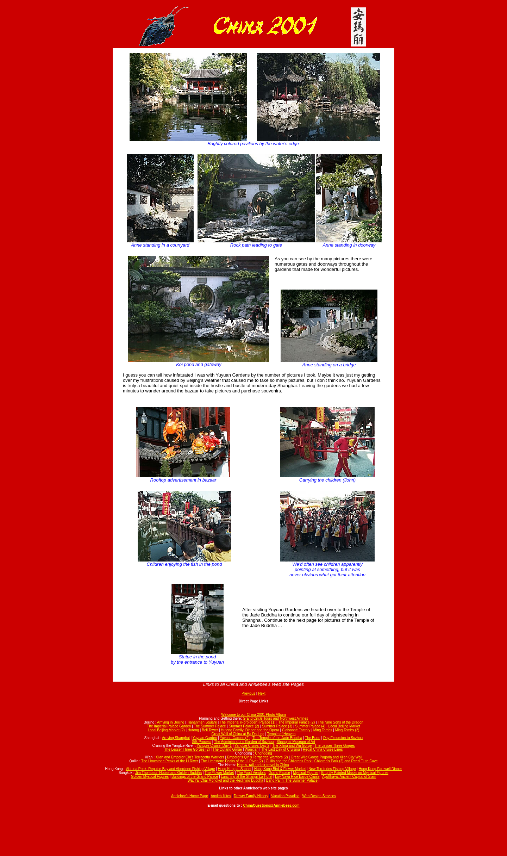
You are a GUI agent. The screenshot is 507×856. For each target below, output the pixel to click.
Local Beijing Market (344, 726)
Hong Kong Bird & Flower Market (280, 769)
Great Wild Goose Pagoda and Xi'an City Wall (326, 757)
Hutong (193, 730)
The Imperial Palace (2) (296, 722)
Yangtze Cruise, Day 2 (251, 746)
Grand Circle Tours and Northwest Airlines (275, 718)
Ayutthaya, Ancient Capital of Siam (349, 777)
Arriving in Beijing (170, 722)
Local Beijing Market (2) (166, 730)
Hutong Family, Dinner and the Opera (250, 730)
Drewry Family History (251, 796)
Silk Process (201, 742)
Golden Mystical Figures (150, 777)
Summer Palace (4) (310, 726)
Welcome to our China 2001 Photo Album (253, 715)
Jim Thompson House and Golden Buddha (168, 773)
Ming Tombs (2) (347, 730)
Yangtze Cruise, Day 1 (214, 746)
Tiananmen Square (202, 722)
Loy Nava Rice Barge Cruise (297, 777)
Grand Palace (279, 773)
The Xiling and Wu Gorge (292, 746)
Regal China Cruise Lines (323, 749)
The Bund (312, 738)
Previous (248, 693)
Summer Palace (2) (244, 726)
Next (261, 693)
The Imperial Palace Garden (169, 726)
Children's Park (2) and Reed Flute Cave (346, 761)
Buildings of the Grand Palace (194, 777)
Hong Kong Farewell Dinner (380, 769)
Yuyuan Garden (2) (235, 738)
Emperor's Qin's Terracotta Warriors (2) (257, 757)
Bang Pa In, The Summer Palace (292, 780)
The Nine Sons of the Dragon (340, 722)
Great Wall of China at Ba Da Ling (238, 734)
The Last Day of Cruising (280, 749)
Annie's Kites (221, 796)
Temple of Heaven (281, 734)
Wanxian (251, 749)
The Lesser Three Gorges (334, 746)
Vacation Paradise (285, 796)
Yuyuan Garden (205, 738)
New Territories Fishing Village (332, 769)
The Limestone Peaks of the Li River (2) (232, 761)
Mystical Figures (305, 773)
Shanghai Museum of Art (295, 742)
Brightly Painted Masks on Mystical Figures (354, 773)
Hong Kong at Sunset (234, 769)
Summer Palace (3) (277, 726)
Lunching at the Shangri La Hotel (247, 777)
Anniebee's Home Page (189, 796)
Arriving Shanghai (176, 738)
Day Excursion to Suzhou (343, 738)
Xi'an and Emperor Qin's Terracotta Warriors (190, 757)
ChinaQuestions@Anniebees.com (271, 805)
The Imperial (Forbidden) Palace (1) (247, 722)
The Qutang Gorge (227, 749)
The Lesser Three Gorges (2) (186, 749)
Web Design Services (319, 796)
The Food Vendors (251, 773)
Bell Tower (210, 730)
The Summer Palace (210, 726)
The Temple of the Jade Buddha (277, 738)
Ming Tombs (322, 730)
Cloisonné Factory (296, 730)
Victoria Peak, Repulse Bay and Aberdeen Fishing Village (170, 769)
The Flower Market (219, 773)
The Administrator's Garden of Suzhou (244, 742)
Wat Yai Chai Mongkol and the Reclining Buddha (225, 780)
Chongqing (263, 753)
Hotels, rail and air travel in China (263, 765)
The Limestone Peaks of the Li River (169, 761)
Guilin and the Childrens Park (289, 761)
